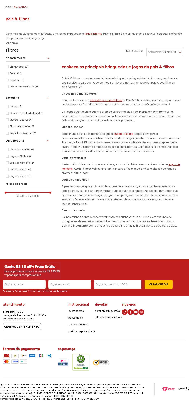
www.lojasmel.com (132, 387)
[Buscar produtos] (112, 17)
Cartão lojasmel (153, 7)
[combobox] (72, 17)
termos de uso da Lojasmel (55, 291)
